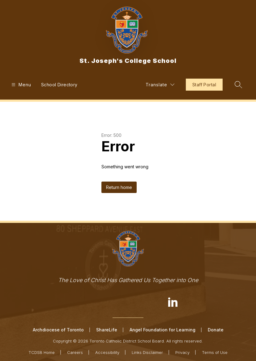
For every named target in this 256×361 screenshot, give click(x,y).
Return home (119, 187)
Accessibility (107, 352)
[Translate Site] (160, 84)
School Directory (59, 84)
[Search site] (238, 84)
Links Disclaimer (147, 352)
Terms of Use (215, 352)
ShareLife (106, 329)
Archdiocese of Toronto (58, 329)
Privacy (182, 352)
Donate (216, 329)
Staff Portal (204, 84)
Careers (75, 352)
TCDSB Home (41, 352)
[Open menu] (20, 84)
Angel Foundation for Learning (162, 329)
